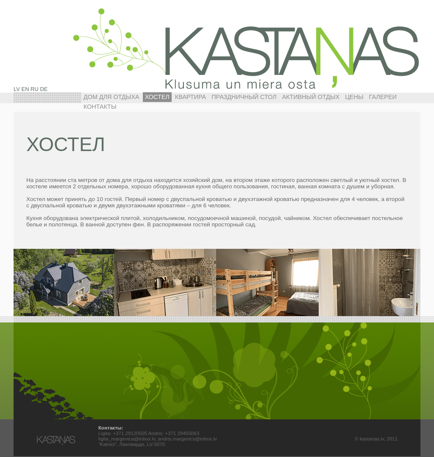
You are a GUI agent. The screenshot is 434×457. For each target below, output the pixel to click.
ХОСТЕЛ (157, 97)
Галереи (383, 97)
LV (17, 89)
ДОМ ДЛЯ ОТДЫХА (111, 97)
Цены (354, 97)
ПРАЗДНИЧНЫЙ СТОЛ (243, 97)
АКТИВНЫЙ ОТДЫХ (310, 97)
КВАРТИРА (190, 97)
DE (43, 89)
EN (25, 89)
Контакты (100, 106)
